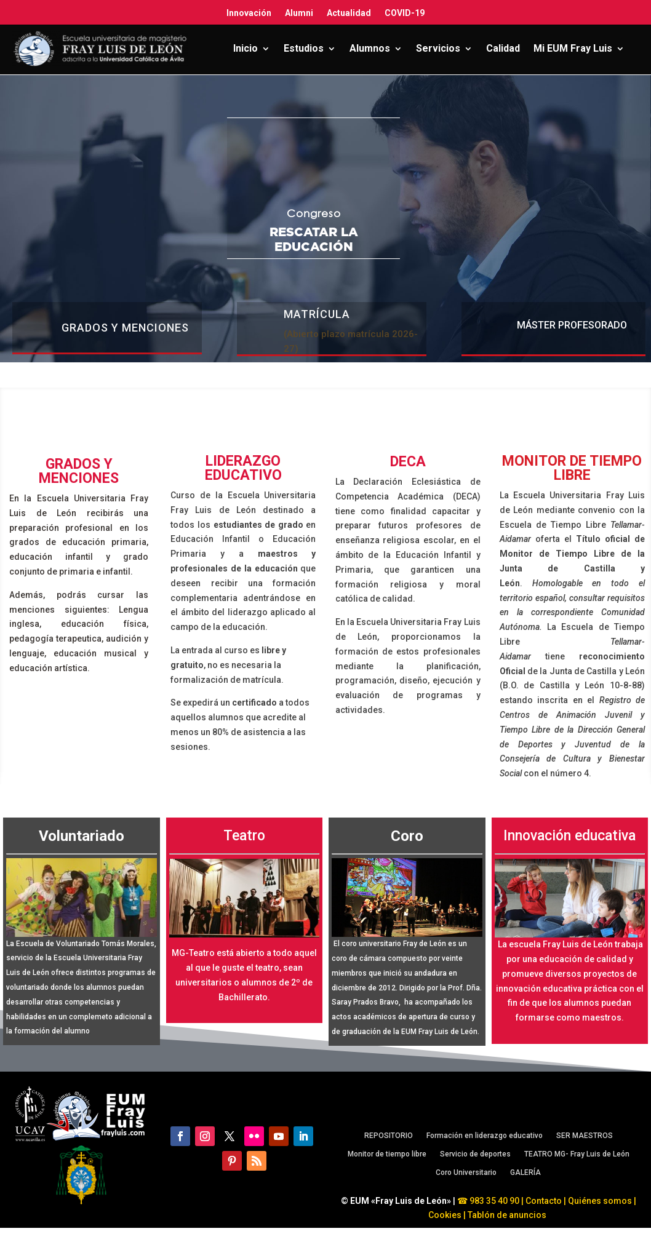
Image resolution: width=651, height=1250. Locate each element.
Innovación (248, 13)
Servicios (438, 48)
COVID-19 (405, 13)
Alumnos (369, 48)
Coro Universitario (466, 1172)
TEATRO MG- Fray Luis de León (576, 1154)
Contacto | (545, 1201)
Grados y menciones (125, 327)
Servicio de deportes (475, 1154)
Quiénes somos (601, 1201)
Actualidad (349, 13)
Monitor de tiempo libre (387, 1154)
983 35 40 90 (493, 1201)
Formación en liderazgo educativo (484, 1135)
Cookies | (447, 1215)
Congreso (314, 213)
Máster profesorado (572, 325)
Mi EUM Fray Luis (572, 48)
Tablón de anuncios (508, 1215)
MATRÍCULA (317, 314)
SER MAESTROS (584, 1135)
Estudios (304, 48)
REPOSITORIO (388, 1135)
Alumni (299, 13)
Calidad (503, 48)
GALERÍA (525, 1172)
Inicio (245, 48)
